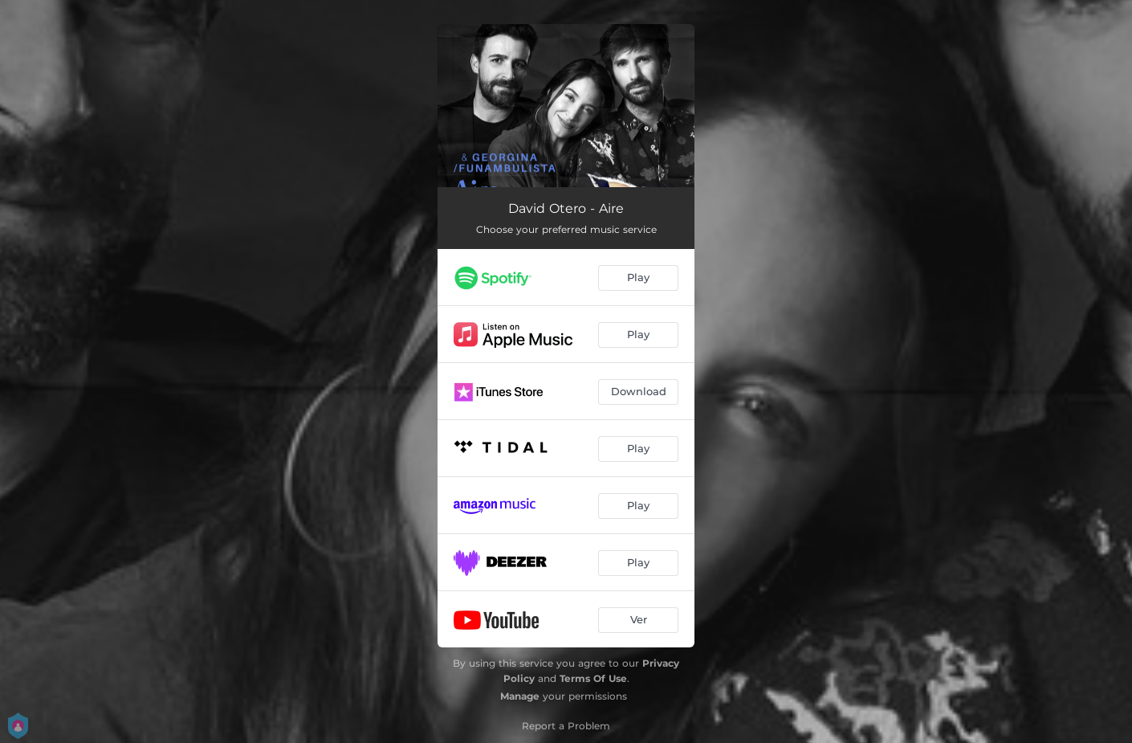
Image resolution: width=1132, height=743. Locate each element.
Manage (520, 696)
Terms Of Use (593, 678)
